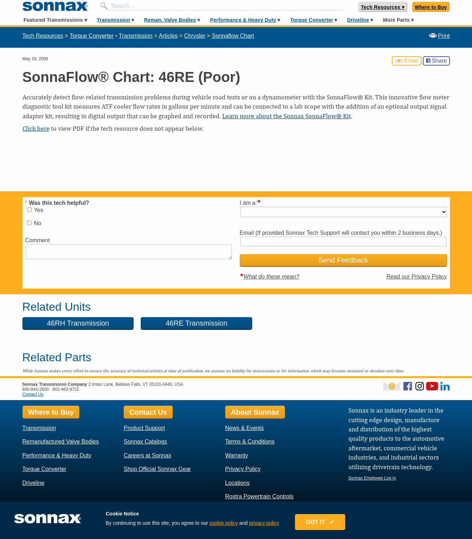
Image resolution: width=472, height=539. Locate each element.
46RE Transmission (181, 323)
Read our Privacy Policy (417, 277)
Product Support (144, 428)
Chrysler (195, 36)
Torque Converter (311, 20)
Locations (237, 483)
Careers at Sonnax (147, 455)
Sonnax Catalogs (145, 442)
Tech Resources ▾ (382, 7)
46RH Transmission (73, 323)
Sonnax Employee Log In (372, 478)
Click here (36, 128)
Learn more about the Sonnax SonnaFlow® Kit (286, 116)
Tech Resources (42, 36)
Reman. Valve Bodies (170, 20)
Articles (168, 36)
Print (439, 36)
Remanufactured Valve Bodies (60, 442)
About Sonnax (255, 412)
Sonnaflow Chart (233, 36)
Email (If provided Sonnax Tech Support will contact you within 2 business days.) (341, 233)
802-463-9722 (65, 389)
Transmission (113, 20)
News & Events (244, 428)
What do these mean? (272, 277)
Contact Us (32, 394)
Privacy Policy (243, 469)
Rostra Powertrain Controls (259, 496)
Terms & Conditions (250, 442)
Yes (35, 210)
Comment (37, 240)
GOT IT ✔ (320, 522)
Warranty (236, 455)
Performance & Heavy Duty (243, 20)
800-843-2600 (35, 389)
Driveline (358, 20)
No (34, 223)
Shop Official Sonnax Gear (157, 469)
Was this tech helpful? (57, 203)
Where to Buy (431, 7)
